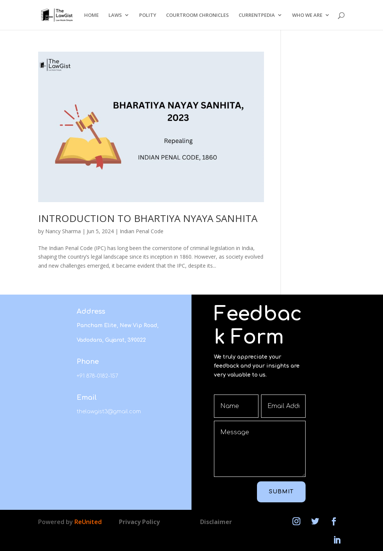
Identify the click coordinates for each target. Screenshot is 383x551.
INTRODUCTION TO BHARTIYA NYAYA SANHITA (147, 218)
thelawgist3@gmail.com (109, 411)
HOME (91, 15)
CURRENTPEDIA (257, 15)
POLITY (147, 15)
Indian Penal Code (141, 231)
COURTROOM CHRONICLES (197, 15)
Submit (281, 491)
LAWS (115, 15)
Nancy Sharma (63, 231)
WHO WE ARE (307, 15)
